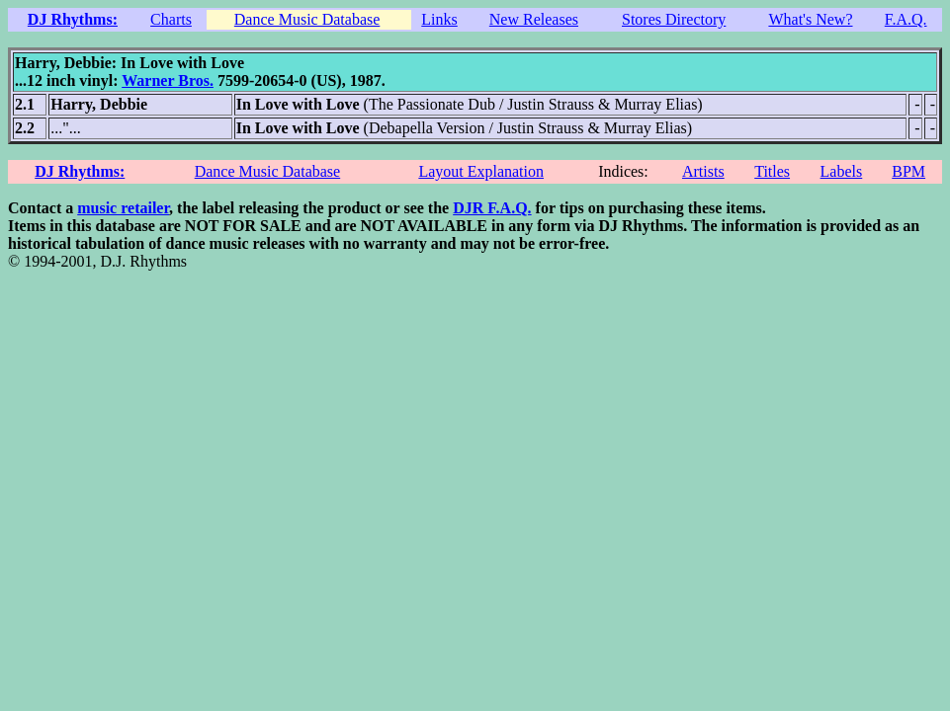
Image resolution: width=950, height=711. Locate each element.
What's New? (810, 19)
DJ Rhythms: (73, 19)
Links (439, 19)
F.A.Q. (906, 19)
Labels (841, 171)
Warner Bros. (168, 80)
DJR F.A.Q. (492, 207)
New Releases (533, 19)
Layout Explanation (481, 171)
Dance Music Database (307, 19)
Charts (171, 19)
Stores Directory (674, 19)
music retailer (123, 207)
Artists (703, 171)
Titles (772, 171)
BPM (908, 171)
